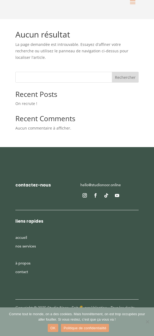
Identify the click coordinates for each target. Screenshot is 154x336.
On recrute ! (26, 103)
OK (53, 328)
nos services (25, 246)
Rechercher (125, 77)
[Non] (147, 321)
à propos (22, 263)
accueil (21, 238)
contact (21, 272)
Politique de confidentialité (85, 328)
